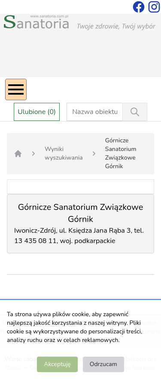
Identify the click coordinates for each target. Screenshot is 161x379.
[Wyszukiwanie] (134, 112)
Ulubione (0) (37, 112)
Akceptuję (57, 364)
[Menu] (16, 89)
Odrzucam (103, 364)
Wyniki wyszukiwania (64, 153)
